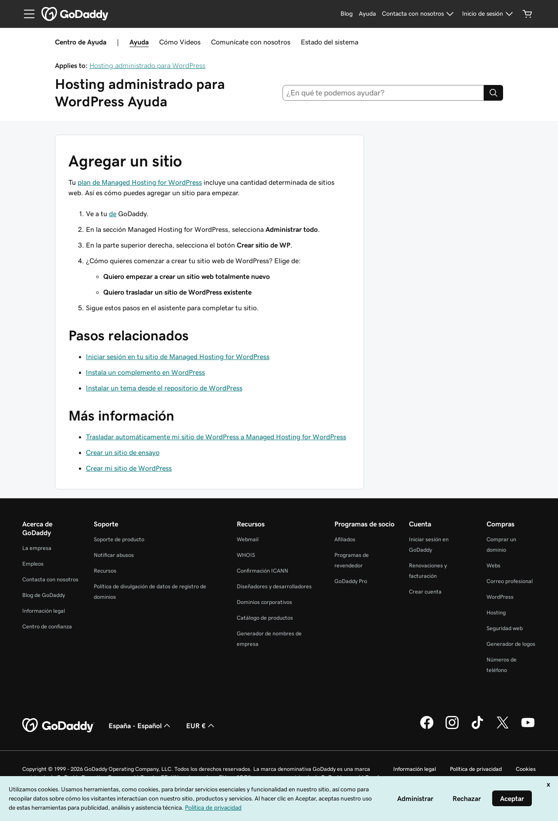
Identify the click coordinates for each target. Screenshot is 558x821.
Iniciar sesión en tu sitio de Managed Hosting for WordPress (177, 356)
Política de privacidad (476, 769)
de (112, 213)
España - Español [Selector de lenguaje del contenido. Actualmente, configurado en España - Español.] (140, 725)
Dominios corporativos (264, 602)
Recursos (105, 570)
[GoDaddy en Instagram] (452, 727)
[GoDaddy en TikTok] (477, 727)
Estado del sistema (329, 41)
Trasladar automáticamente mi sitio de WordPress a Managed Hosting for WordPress (216, 436)
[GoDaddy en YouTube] (528, 727)
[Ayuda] (367, 14)
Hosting (496, 612)
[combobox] (383, 93)
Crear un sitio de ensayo (123, 452)
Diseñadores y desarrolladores (274, 586)
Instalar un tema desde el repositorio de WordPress (164, 387)
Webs (493, 565)
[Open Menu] (25, 13)
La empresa (36, 548)
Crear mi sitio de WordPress (129, 468)
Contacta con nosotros (50, 579)
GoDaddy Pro (350, 581)
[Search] (493, 93)
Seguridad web (505, 628)
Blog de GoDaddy (43, 595)
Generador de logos (511, 644)
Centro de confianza (47, 626)
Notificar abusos (114, 555)
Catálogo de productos (265, 618)
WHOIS (246, 555)
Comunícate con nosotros (250, 41)
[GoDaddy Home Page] (58, 725)
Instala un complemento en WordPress (145, 372)
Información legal (43, 611)
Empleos (33, 564)
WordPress (500, 597)
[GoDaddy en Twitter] (502, 727)
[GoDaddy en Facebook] (427, 727)
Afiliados (344, 539)
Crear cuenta (425, 591)
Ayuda (139, 41)
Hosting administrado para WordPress (147, 65)
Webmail (248, 539)
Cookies (526, 769)
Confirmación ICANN (262, 570)
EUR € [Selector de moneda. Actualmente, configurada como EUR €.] (201, 725)
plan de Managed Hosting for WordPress (140, 182)
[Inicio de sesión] (488, 14)
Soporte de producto (119, 539)
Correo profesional (510, 581)
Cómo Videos (180, 41)
